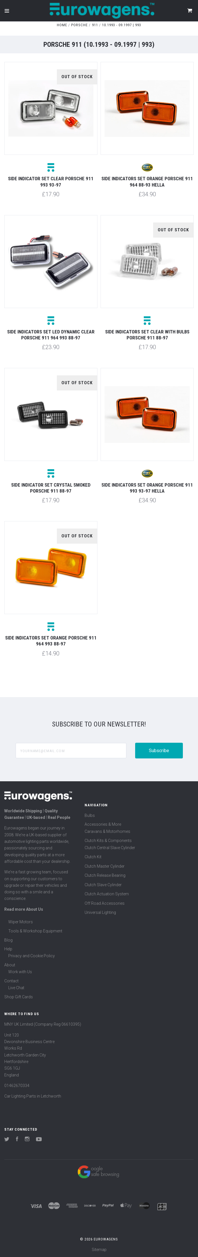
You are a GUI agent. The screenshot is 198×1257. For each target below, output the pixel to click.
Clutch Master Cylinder (105, 866)
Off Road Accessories (105, 903)
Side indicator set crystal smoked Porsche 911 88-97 (51, 488)
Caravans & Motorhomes (107, 831)
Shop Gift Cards (18, 997)
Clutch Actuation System (107, 894)
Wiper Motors (20, 922)
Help (8, 949)
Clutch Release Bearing (105, 875)
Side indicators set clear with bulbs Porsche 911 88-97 (147, 335)
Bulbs (90, 815)
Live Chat (16, 987)
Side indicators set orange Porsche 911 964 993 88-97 (51, 641)
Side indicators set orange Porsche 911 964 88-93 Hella (147, 181)
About (9, 965)
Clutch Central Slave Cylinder (110, 847)
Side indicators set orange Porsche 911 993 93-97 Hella (147, 488)
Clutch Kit (93, 857)
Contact (11, 981)
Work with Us (20, 971)
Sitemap (99, 1249)
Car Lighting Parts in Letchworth (32, 1096)
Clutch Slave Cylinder (103, 884)
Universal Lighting (100, 912)
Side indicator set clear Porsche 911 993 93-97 (50, 181)
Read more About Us (23, 909)
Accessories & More (103, 824)
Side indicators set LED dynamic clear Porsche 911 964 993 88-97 (51, 335)
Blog (8, 940)
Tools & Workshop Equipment (35, 931)
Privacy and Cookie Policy (31, 956)
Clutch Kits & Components (108, 840)
